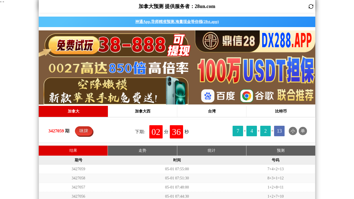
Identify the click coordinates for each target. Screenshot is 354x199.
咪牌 (83, 55)
